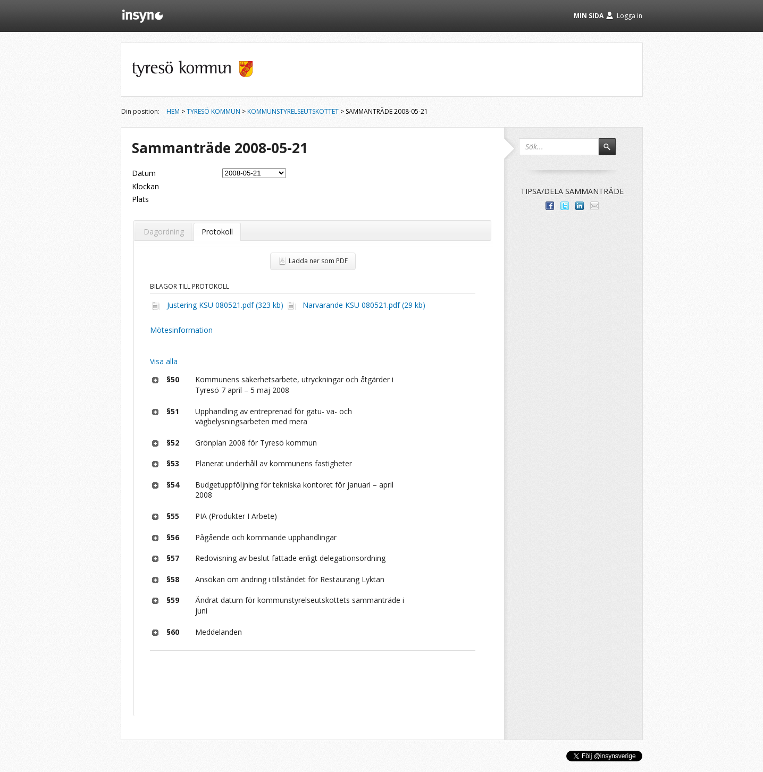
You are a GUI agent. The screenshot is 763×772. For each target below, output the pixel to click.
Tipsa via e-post (594, 206)
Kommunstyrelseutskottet (293, 111)
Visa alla (164, 361)
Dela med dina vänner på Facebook (550, 206)
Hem (173, 111)
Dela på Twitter (564, 206)
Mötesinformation (181, 330)
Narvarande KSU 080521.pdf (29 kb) (364, 305)
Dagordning (164, 231)
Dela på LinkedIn (579, 206)
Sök (612, 151)
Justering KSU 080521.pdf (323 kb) (225, 305)
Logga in (629, 15)
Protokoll (217, 231)
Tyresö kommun (213, 111)
